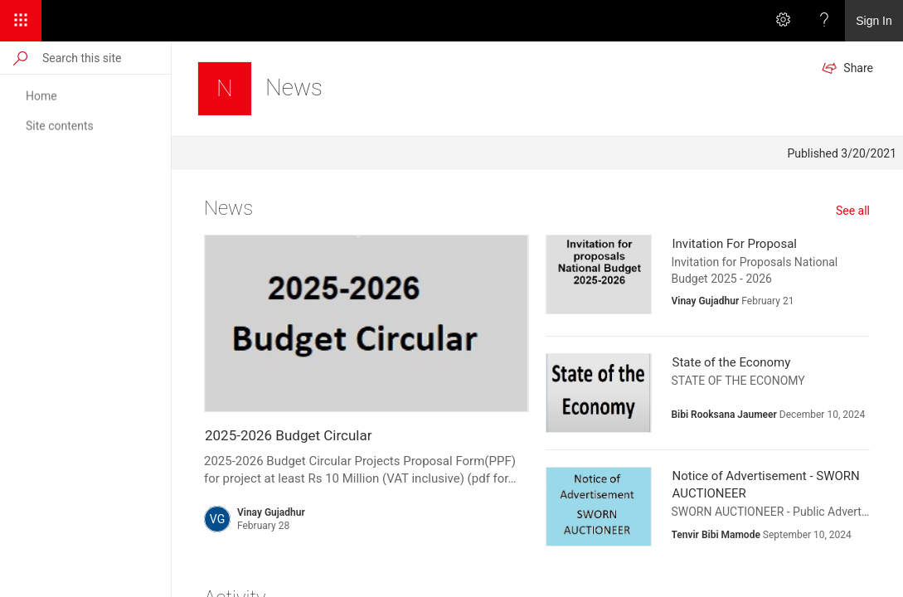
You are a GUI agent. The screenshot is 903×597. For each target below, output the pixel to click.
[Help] (824, 20)
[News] (224, 88)
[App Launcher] (20, 20)
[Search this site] (106, 57)
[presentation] (366, 323)
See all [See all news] (853, 210)
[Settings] (782, 20)
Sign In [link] (874, 20)
